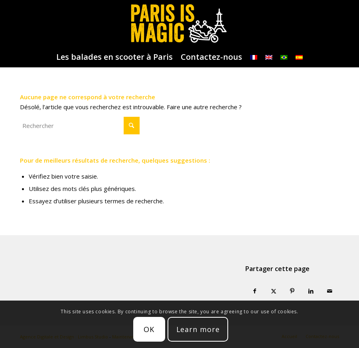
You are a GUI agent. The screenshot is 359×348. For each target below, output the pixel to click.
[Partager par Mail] (329, 291)
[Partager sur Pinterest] (292, 291)
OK (149, 329)
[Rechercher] (80, 125)
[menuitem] (114, 57)
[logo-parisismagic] (179, 23)
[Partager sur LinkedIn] (311, 291)
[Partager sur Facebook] (254, 291)
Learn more (198, 329)
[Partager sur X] (273, 291)
